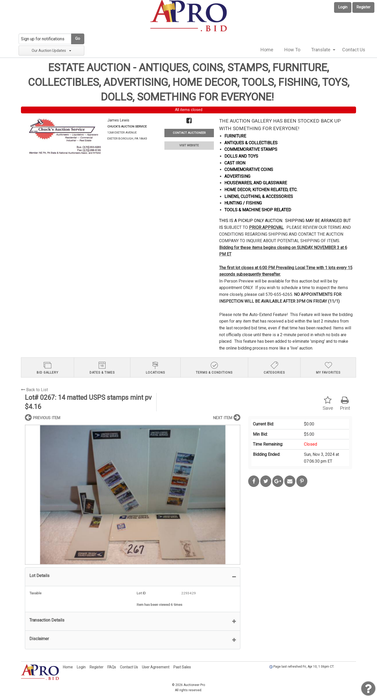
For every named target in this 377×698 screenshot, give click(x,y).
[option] (132, 495)
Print (345, 403)
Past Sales (182, 667)
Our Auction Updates (51, 50)
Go (77, 38)
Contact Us (353, 49)
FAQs (111, 667)
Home (266, 49)
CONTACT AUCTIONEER (189, 133)
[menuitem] (267, 50)
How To (292, 49)
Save (328, 403)
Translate (320, 49)
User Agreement (155, 667)
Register (363, 7)
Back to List (34, 389)
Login (342, 7)
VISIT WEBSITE (189, 145)
